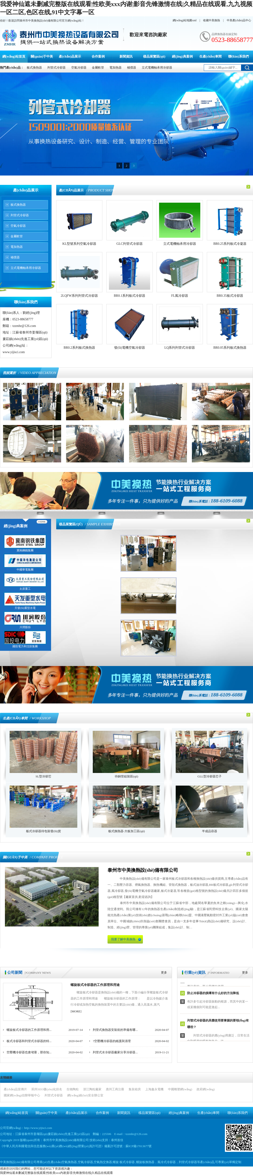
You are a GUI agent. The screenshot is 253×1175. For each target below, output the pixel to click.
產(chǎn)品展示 (70, 56)
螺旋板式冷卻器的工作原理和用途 (95, 985)
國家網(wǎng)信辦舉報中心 (22, 1095)
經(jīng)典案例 (182, 56)
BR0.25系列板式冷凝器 (229, 243)
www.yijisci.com (14, 352)
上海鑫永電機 (154, 1089)
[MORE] (76, 1011)
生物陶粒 (73, 1089)
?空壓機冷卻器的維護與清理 (112, 1041)
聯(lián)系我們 (238, 56)
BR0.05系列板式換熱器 (229, 347)
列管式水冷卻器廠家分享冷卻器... (115, 1052)
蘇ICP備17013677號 (139, 1146)
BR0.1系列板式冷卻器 (129, 295)
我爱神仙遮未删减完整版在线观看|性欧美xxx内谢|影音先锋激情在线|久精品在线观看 (56, 1173)
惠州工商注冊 (115, 1089)
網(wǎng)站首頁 (13, 56)
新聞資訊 (126, 56)
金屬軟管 (98, 67)
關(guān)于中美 (42, 56)
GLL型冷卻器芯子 (209, 776)
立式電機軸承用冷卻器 (157, 67)
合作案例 (98, 56)
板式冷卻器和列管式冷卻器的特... (29, 1041)
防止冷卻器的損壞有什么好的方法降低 (213, 994)
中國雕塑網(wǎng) (180, 1089)
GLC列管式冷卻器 (129, 243)
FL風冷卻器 (179, 295)
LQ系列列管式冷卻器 (179, 347)
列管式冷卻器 (56, 67)
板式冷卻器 (127, 1162)
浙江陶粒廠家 (92, 1089)
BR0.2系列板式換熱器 (79, 347)
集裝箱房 (135, 1089)
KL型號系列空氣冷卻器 (79, 243)
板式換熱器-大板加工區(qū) (126, 831)
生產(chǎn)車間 (210, 56)
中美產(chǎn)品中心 (239, 20)
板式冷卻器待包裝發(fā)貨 (43, 831)
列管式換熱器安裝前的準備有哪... (115, 1030)
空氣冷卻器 (78, 67)
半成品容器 (209, 831)
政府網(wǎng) (206, 1089)
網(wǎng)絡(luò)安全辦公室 (85, 1095)
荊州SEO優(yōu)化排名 (46, 1089)
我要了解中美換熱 (123, 939)
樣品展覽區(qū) (154, 56)
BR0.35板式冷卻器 (230, 295)
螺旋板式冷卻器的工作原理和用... (29, 1030)
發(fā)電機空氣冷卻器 (129, 347)
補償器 (131, 67)
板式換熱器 (34, 67)
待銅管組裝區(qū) (126, 776)
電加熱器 (115, 67)
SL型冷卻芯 (43, 776)
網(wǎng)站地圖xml (185, 20)
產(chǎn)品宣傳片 (15, 1089)
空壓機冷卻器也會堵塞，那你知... (29, 1052)
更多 (164, 972)
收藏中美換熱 (211, 20)
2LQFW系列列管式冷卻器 (79, 295)
